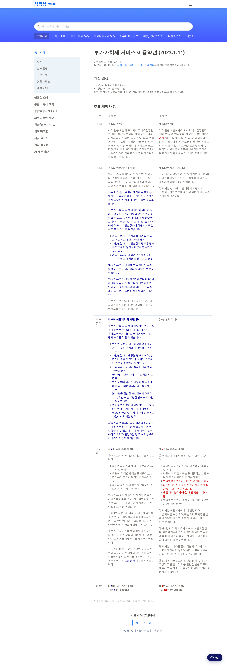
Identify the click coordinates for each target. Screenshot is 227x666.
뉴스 (39, 61)
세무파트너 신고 (129, 36)
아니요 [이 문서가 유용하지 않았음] (147, 622)
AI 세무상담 (41, 151)
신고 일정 (42, 68)
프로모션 (42, 74)
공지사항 (42, 36)
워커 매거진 (174, 36)
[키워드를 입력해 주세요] (113, 26)
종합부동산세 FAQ (104, 36)
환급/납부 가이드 (153, 36)
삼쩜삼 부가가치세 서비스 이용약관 (135, 65)
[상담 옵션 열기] (214, 657)
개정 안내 (42, 87)
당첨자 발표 (43, 81)
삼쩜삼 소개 (58, 36)
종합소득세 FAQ (79, 36)
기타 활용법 (41, 144)
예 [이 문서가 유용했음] (137, 622)
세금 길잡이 (41, 138)
